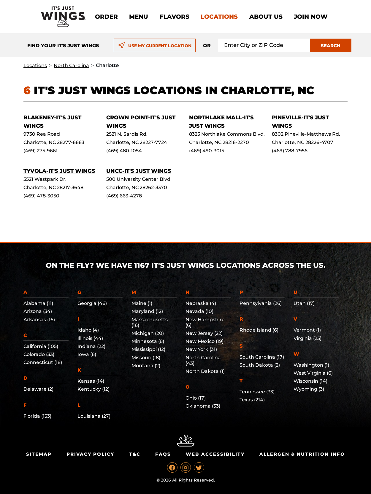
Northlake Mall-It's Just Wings (221, 121)
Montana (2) (145, 365)
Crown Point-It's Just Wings (140, 121)
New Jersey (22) (204, 333)
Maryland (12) (147, 311)
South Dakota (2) (260, 365)
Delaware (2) (38, 389)
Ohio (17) (196, 398)
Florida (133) (37, 416)
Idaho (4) (88, 330)
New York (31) (201, 349)
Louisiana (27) (93, 416)
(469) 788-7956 (289, 150)
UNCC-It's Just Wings (138, 171)
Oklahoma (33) (203, 406)
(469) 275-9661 (40, 150)
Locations (219, 16)
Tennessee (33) (257, 392)
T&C (134, 454)
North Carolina (71, 65)
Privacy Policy (90, 454)
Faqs (163, 454)
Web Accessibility (215, 454)
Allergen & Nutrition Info (302, 454)
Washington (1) (311, 365)
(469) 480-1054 (124, 150)
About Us (266, 16)
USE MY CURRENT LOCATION (154, 46)
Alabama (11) (38, 303)
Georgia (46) (92, 303)
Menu (138, 16)
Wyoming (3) (309, 389)
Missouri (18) (145, 357)
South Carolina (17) (262, 357)
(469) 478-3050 (41, 196)
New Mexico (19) (204, 341)
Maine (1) (141, 303)
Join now (311, 16)
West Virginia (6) (313, 373)
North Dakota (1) (205, 371)
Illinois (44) (90, 338)
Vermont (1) (307, 330)
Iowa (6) (86, 354)
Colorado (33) (38, 354)
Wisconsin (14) (310, 381)
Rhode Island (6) (259, 330)
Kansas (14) (90, 381)
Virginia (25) (307, 338)
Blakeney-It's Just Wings (52, 121)
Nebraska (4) (201, 303)
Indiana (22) (91, 346)
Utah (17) (304, 303)
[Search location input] (264, 45)
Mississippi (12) (148, 349)
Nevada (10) (199, 311)
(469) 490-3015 (206, 150)
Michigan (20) (147, 333)
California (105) (40, 346)
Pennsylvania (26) (261, 303)
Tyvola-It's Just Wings (59, 171)
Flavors (174, 16)
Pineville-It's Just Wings (300, 121)
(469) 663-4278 (124, 196)
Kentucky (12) (93, 389)
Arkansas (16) (39, 319)
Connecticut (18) (42, 362)
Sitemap (39, 454)
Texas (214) (252, 400)
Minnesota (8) (147, 341)
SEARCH (330, 45)
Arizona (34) (37, 311)
